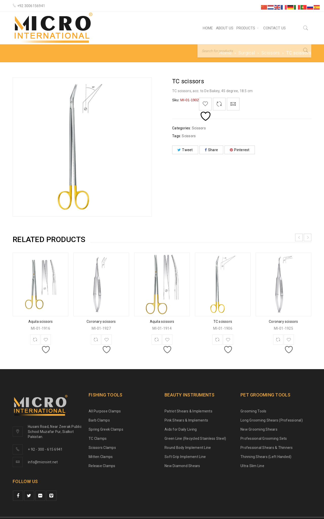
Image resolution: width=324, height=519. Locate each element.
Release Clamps (102, 466)
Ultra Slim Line (252, 466)
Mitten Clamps (101, 457)
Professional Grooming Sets (263, 438)
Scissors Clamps (102, 448)
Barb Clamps (99, 420)
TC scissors (222, 322)
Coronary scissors (101, 322)
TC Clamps (98, 438)
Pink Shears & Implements (186, 420)
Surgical (246, 52)
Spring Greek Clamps (106, 429)
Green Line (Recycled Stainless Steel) (195, 438)
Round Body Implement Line (188, 448)
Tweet (185, 150)
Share (211, 150)
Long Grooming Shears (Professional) (271, 420)
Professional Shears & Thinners (266, 448)
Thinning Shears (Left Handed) (265, 457)
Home (225, 52)
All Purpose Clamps (105, 411)
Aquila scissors (40, 322)
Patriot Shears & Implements (188, 411)
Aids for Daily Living (181, 429)
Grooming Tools (253, 411)
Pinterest (240, 150)
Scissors (270, 52)
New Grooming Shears (258, 429)
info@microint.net (43, 462)
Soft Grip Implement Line (185, 457)
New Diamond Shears (182, 466)
